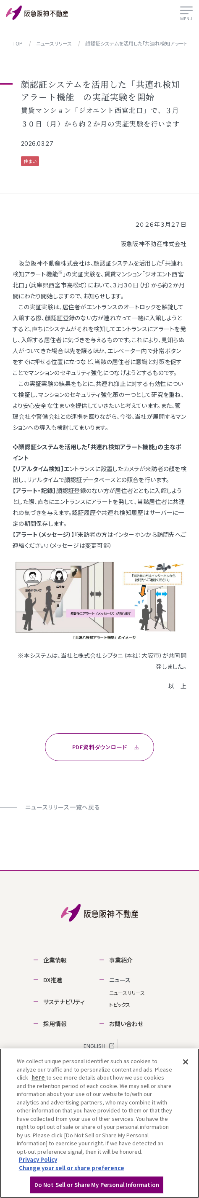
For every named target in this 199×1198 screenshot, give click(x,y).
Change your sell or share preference (71, 1168)
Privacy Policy (38, 1159)
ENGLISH (99, 1046)
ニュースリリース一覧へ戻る (62, 807)
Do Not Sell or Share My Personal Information (97, 1185)
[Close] (185, 1062)
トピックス (119, 1004)
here (38, 1077)
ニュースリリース (127, 992)
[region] (99, 1123)
